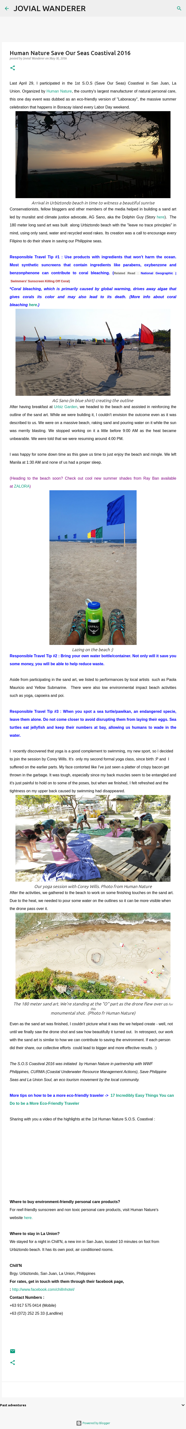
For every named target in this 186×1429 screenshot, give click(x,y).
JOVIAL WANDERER (50, 8)
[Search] (92, 8)
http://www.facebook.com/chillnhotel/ (43, 1289)
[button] (13, 68)
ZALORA (22, 486)
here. (28, 1218)
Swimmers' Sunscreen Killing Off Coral (40, 281)
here (160, 217)
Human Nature (59, 91)
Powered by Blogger (93, 1423)
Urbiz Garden (65, 407)
